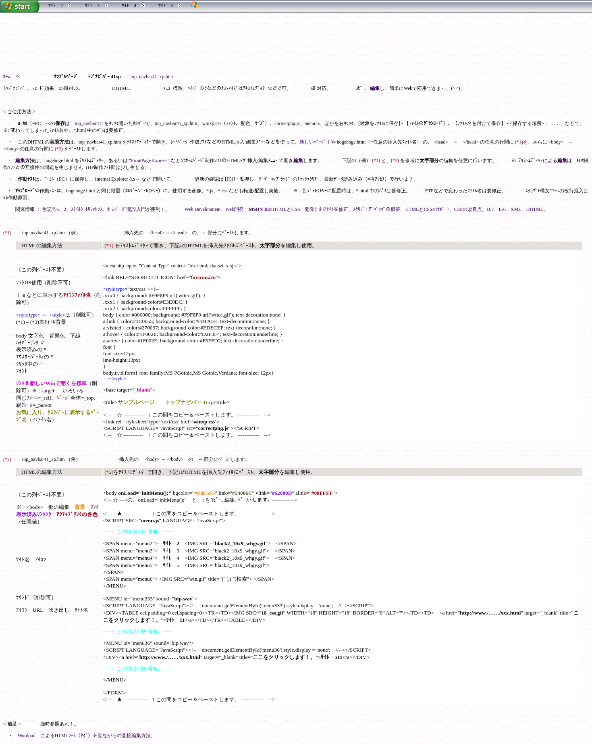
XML (516, 209)
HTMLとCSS (286, 209)
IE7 (490, 209)
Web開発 (234, 209)
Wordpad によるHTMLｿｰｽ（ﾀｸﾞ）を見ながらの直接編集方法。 (87, 735)
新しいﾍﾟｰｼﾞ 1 (314, 142)
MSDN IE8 (260, 209)
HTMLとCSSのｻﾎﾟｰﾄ (427, 209)
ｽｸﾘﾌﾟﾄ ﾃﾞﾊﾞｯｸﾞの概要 (376, 209)
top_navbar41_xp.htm (152, 76)
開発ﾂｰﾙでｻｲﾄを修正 (326, 209)
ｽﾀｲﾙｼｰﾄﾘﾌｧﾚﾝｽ (86, 209)
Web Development (202, 209)
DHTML (534, 209)
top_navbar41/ (88, 123)
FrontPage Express (149, 160)
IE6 (502, 209)
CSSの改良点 (468, 209)
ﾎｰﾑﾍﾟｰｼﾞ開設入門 (126, 209)
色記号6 (50, 209)
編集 (375, 88)
